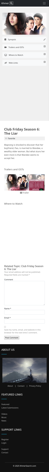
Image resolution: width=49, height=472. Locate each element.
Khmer (7, 3)
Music (4, 417)
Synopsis (10, 39)
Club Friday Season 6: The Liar (22, 131)
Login (3, 443)
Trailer (24, 192)
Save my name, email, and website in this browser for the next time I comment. (22, 331)
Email (6, 317)
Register (5, 439)
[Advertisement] (24, 94)
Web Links (11, 63)
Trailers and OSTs (14, 47)
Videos (4, 414)
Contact (21, 386)
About (10, 386)
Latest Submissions (9, 407)
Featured (5, 404)
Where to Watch (13, 55)
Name (7, 308)
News (3, 420)
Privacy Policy (35, 386)
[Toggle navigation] (44, 3)
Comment (8, 279)
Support (5, 449)
